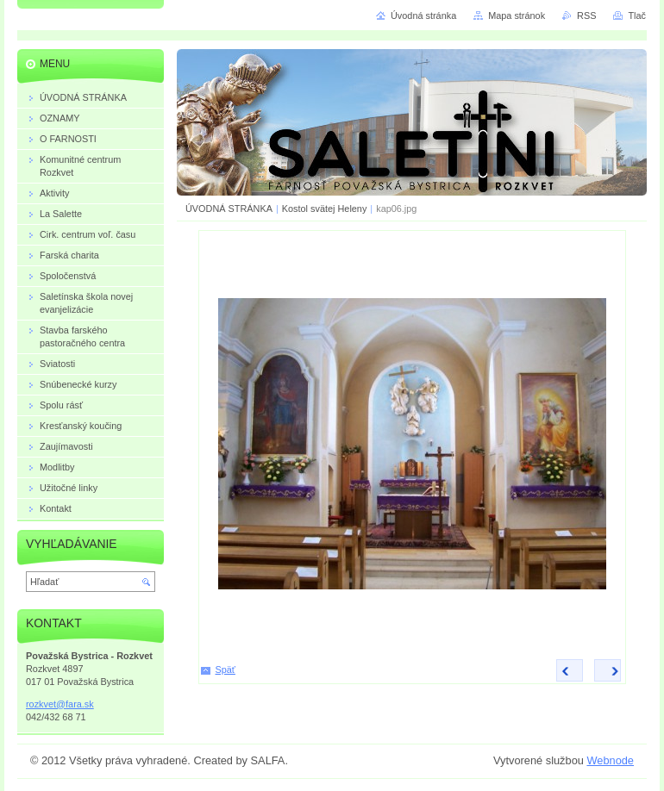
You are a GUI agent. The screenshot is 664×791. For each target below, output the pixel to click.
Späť (225, 669)
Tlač (637, 15)
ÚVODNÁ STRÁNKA (228, 208)
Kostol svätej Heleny (324, 208)
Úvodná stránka (423, 15)
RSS (586, 15)
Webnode (610, 760)
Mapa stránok (516, 15)
